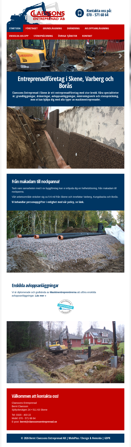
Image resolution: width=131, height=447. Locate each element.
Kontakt (87, 35)
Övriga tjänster (67, 35)
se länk (79, 202)
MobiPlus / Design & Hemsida (85, 438)
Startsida (14, 28)
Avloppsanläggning (97, 28)
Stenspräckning (43, 35)
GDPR (107, 438)
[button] (15, 56)
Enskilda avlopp (18, 35)
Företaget (32, 28)
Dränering (73, 28)
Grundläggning (52, 28)
